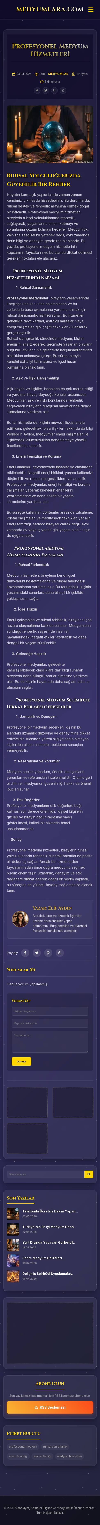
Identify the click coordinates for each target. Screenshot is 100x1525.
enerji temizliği (18, 1456)
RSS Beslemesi (50, 1407)
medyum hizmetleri (69, 1456)
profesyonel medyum (23, 1446)
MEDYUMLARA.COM (50, 10)
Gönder (21, 1061)
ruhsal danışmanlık (55, 1446)
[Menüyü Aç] (91, 10)
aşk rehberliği (42, 1456)
